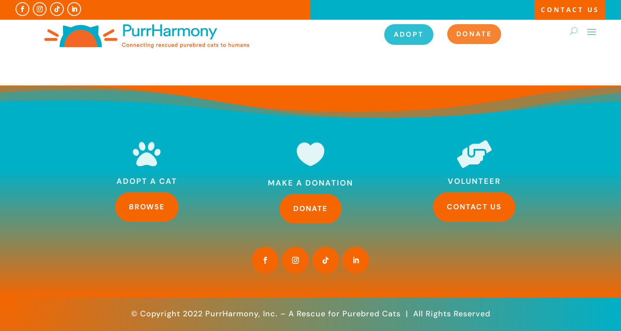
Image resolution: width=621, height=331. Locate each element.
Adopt (409, 34)
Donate (474, 33)
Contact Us (570, 9)
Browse (147, 206)
